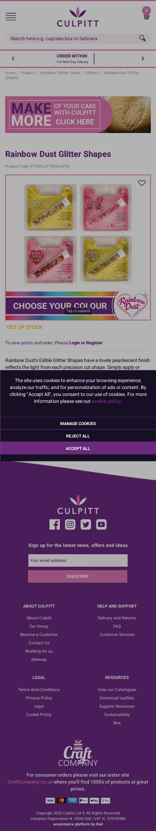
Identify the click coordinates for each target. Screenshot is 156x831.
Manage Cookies (78, 423)
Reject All (78, 436)
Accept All (78, 448)
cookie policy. (107, 401)
